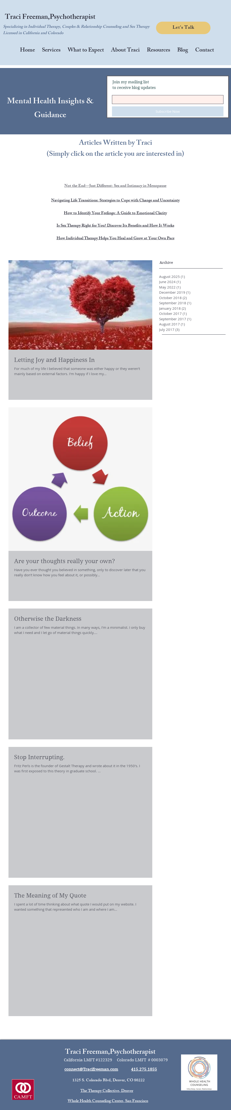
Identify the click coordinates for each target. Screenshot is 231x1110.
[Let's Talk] (183, 28)
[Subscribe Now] (167, 111)
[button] (51, 50)
